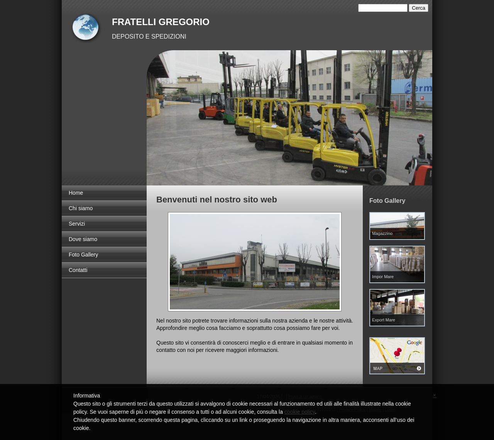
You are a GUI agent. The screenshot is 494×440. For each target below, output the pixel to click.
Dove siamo (83, 239)
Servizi (77, 224)
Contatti (78, 270)
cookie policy (299, 412)
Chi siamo (81, 208)
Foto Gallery (83, 254)
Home (76, 193)
